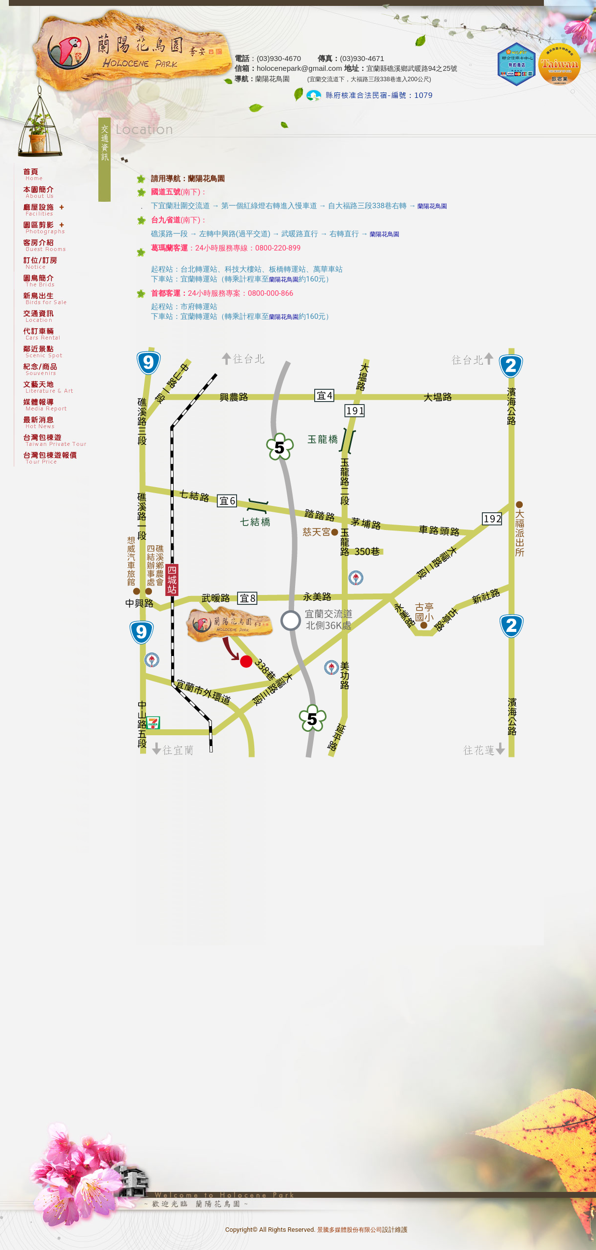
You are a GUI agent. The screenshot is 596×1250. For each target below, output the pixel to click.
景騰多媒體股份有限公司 (349, 1229)
